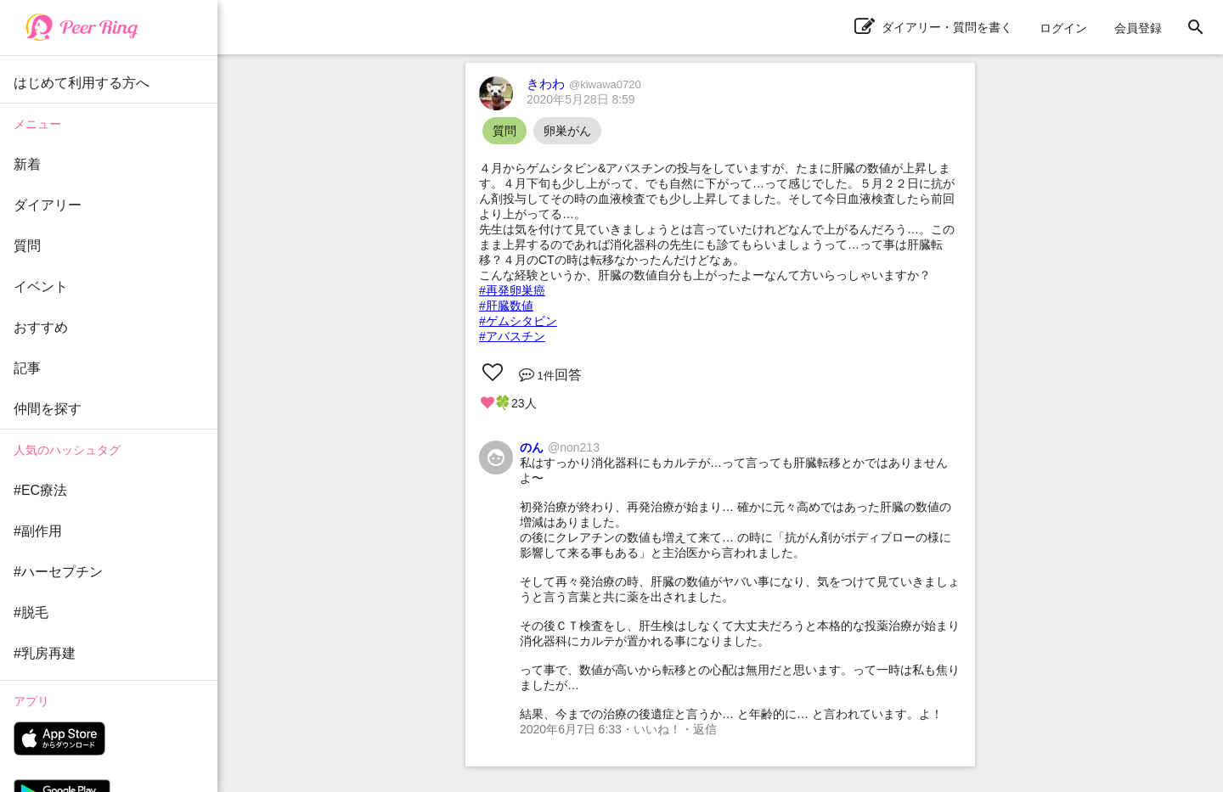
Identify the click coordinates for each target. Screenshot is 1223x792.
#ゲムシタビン (518, 321)
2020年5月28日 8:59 (581, 99)
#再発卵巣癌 (512, 290)
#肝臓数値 (506, 305)
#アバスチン (512, 336)
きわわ (584, 83)
